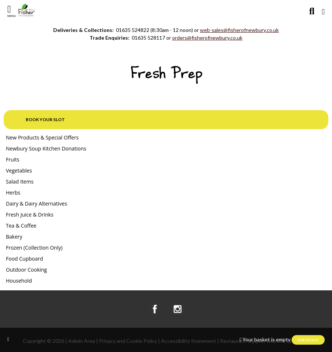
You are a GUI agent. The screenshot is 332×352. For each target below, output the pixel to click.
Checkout (308, 340)
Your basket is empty (266, 339)
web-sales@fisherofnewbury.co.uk (239, 30)
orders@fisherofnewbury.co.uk (207, 38)
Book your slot (45, 119)
